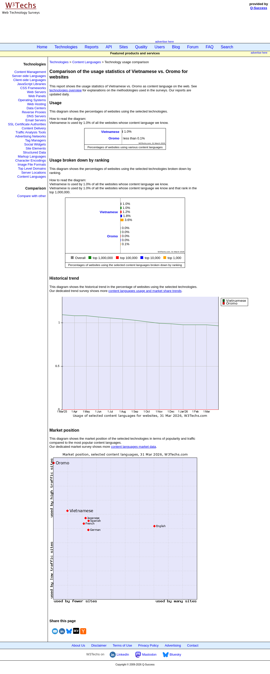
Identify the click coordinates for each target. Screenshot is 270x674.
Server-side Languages (29, 76)
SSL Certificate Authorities (27, 124)
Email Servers (35, 120)
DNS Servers (36, 116)
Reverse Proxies (34, 112)
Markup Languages (32, 156)
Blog (176, 47)
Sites (123, 47)
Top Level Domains (32, 168)
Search (227, 47)
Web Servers (36, 92)
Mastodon (146, 654)
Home (42, 47)
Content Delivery (34, 128)
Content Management (30, 72)
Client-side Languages (29, 80)
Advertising (173, 645)
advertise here (164, 41)
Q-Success (258, 8)
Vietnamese (110, 132)
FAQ (210, 47)
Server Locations (33, 172)
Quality (141, 47)
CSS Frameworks (33, 88)
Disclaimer (99, 645)
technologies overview (65, 90)
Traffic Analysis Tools (31, 132)
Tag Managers (35, 140)
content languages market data (133, 446)
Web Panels (37, 96)
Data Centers (36, 108)
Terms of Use (122, 645)
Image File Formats (32, 164)
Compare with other (31, 196)
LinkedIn (119, 654)
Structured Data (34, 152)
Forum (192, 47)
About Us (78, 645)
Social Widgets (35, 144)
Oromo (114, 138)
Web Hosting (36, 104)
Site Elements (36, 148)
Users (160, 47)
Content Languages (31, 176)
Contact (192, 645)
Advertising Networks (30, 136)
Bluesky (172, 654)
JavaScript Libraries (31, 84)
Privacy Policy (148, 645)
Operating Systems (32, 100)
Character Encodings (30, 160)
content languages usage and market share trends (145, 291)
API (109, 47)
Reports (92, 47)
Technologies (65, 47)
